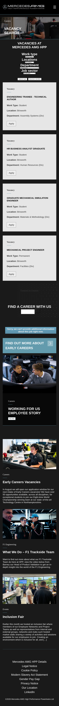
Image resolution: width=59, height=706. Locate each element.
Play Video (11, 418)
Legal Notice (29, 666)
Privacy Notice (29, 683)
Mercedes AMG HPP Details (29, 661)
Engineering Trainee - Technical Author (27, 98)
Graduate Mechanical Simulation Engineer (27, 199)
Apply (11, 123)
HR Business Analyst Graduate (26, 148)
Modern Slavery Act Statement (29, 674)
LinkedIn (29, 692)
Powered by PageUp (29, 290)
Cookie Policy (29, 670)
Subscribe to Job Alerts (34, 79)
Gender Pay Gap (29, 679)
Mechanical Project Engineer (25, 250)
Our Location (29, 687)
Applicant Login (22, 79)
